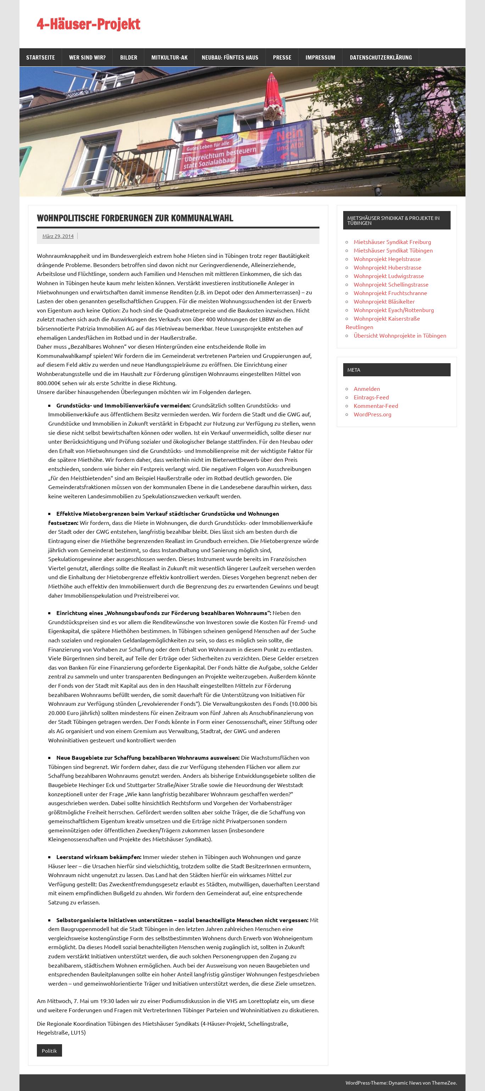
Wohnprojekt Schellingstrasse (391, 284)
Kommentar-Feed (376, 405)
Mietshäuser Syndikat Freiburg (392, 241)
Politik (49, 1050)
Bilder (128, 57)
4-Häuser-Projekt (88, 24)
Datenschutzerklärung (381, 57)
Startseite (40, 57)
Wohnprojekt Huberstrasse (388, 267)
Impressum (320, 57)
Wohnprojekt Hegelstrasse (387, 258)
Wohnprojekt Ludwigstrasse (389, 275)
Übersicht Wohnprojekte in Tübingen (400, 335)
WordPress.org (372, 413)
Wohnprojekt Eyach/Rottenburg (394, 309)
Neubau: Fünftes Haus (230, 57)
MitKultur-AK (169, 57)
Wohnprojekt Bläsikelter (384, 301)
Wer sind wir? (87, 57)
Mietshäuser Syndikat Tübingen (393, 250)
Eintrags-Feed (371, 396)
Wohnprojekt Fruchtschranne (390, 292)
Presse (282, 57)
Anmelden (367, 388)
